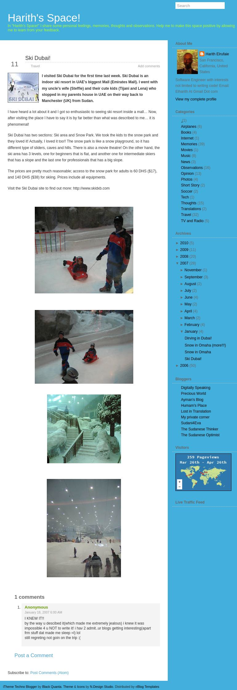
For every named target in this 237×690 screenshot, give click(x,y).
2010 (184, 243)
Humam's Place (194, 405)
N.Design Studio (101, 686)
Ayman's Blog (192, 400)
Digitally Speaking (195, 388)
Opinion (187, 173)
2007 (184, 263)
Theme (68, 686)
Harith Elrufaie (217, 54)
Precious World (193, 393)
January (191, 331)
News (185, 162)
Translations (191, 209)
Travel (35, 66)
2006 (184, 365)
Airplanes (188, 126)
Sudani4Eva (191, 423)
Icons (81, 686)
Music (186, 156)
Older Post (145, 666)
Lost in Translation (196, 411)
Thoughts (188, 203)
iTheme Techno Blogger (20, 686)
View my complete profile (195, 99)
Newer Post (23, 666)
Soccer (186, 191)
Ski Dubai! (37, 58)
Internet (187, 138)
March (190, 318)
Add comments (149, 66)
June (189, 297)
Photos (186, 179)
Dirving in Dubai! (198, 338)
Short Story (190, 185)
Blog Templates (148, 686)
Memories (189, 144)
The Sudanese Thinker (199, 429)
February (192, 325)
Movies (187, 150)
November (193, 270)
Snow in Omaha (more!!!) (205, 345)
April (188, 311)
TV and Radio (192, 221)
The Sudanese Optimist (200, 435)
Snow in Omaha (198, 352)
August (190, 284)
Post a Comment (33, 655)
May (188, 304)
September (194, 277)
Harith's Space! (44, 18)
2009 (184, 250)
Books (186, 132)
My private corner (195, 417)
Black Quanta (52, 686)
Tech (185, 197)
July (188, 290)
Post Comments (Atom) (49, 673)
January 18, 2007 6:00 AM (43, 612)
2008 (184, 256)
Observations (192, 168)
